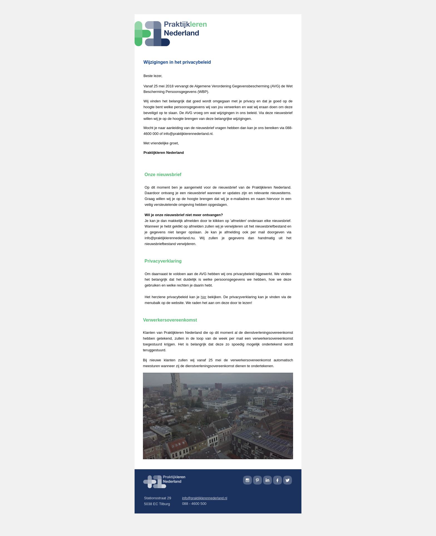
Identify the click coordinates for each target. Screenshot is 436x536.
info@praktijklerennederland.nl (204, 498)
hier (203, 297)
